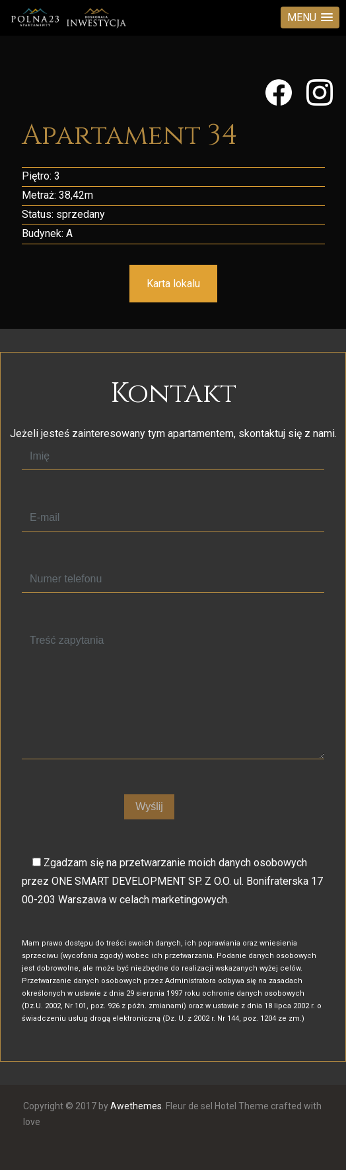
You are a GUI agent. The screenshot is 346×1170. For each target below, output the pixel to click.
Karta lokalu (173, 283)
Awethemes (136, 1106)
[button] (310, 17)
